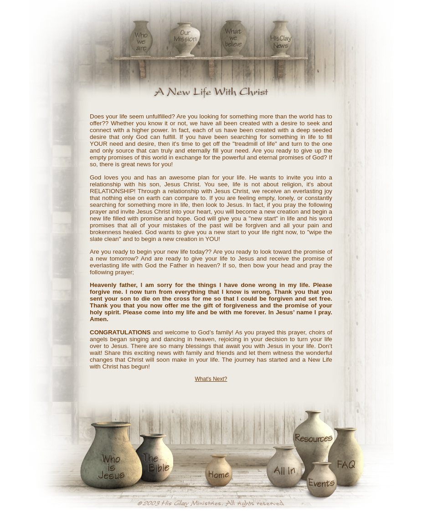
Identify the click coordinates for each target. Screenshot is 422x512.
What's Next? (211, 379)
